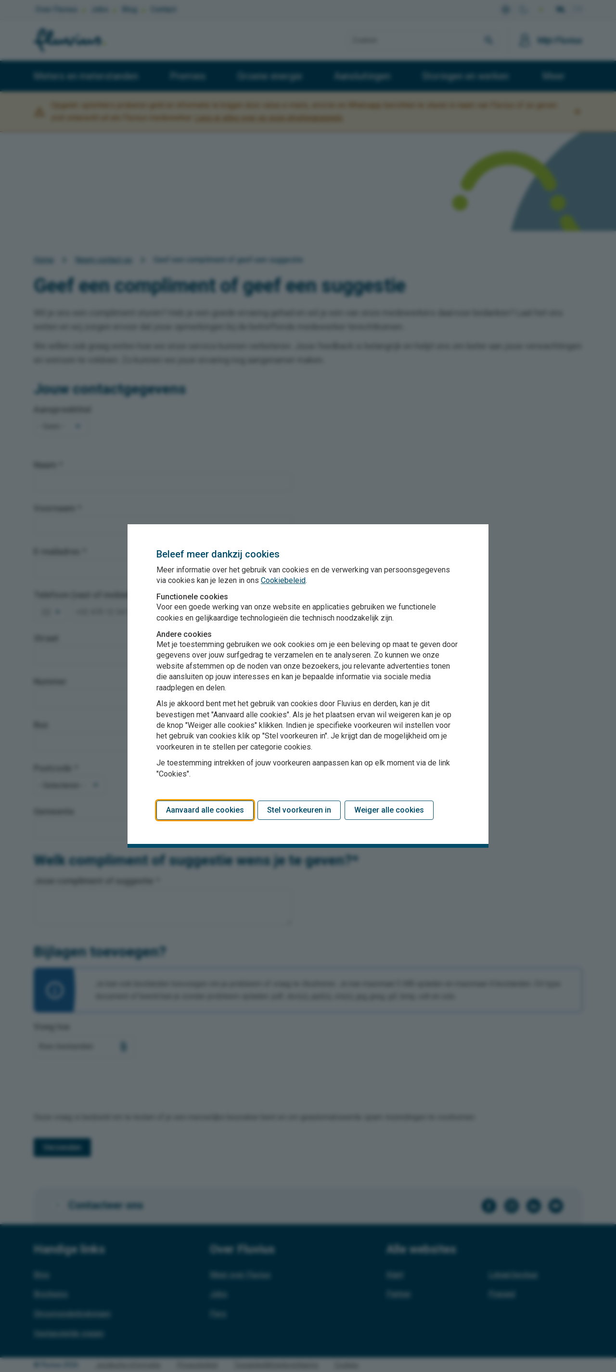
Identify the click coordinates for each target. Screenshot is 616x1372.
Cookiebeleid (283, 580)
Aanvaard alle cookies (205, 810)
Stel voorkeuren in (299, 810)
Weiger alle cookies (389, 810)
